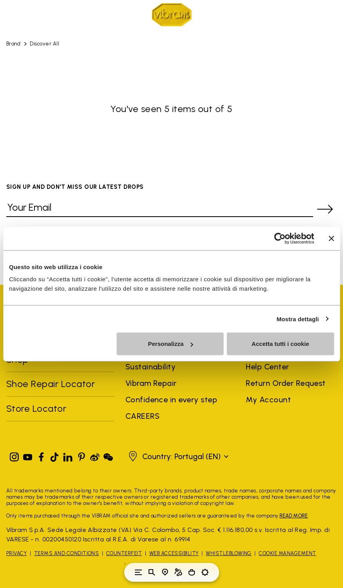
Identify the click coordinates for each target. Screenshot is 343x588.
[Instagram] (14, 455)
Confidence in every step (171, 399)
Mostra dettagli (297, 318)
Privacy (16, 553)
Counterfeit (124, 553)
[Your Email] (159, 209)
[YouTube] (28, 455)
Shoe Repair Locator (50, 383)
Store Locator (36, 408)
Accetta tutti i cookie (280, 343)
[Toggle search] (151, 572)
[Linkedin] (68, 455)
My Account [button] (268, 399)
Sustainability (150, 366)
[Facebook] (41, 455)
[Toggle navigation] (138, 572)
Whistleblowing (229, 553)
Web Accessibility (174, 553)
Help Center (267, 366)
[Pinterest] (81, 455)
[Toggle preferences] (205, 572)
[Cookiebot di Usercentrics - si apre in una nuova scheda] (279, 238)
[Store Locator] (165, 572)
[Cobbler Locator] (178, 572)
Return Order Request (286, 383)
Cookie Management (287, 553)
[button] (177, 456)
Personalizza (170, 343)
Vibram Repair (151, 383)
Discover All (44, 44)
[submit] (325, 209)
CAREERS (142, 416)
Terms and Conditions (66, 553)
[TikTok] (54, 455)
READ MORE (293, 516)
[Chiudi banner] (331, 238)
